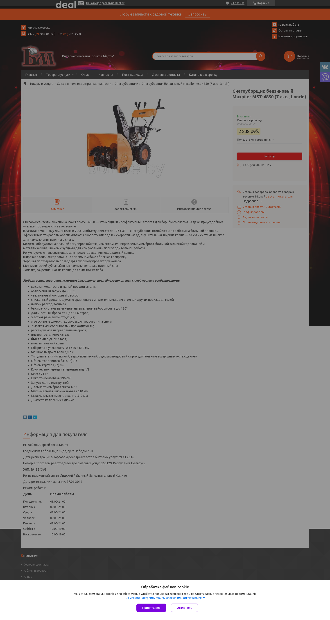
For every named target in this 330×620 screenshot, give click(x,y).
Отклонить (184, 607)
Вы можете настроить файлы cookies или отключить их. (163, 598)
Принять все (151, 607)
